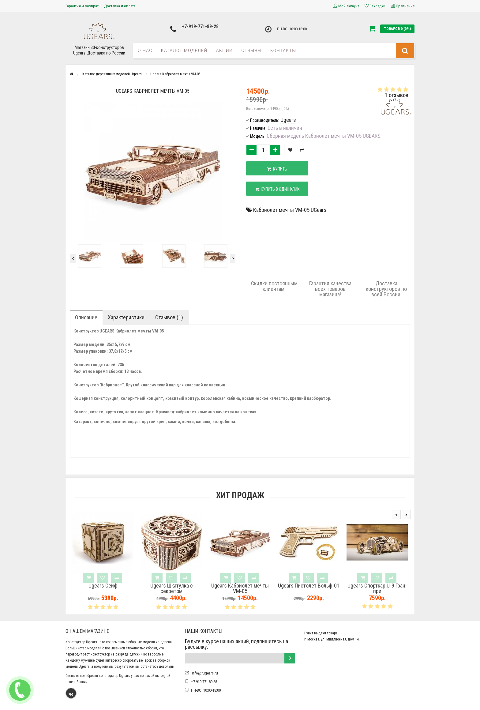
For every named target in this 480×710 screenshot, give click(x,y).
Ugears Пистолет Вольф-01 (308, 585)
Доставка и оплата (120, 6)
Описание (86, 317)
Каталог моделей (184, 50)
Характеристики (126, 317)
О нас (145, 50)
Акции (224, 50)
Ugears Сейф (102, 585)
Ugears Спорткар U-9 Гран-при (377, 588)
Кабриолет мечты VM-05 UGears (290, 210)
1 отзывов (396, 95)
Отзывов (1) (169, 317)
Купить (277, 169)
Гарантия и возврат (82, 6)
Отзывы (251, 50)
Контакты (283, 50)
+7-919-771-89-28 (200, 26)
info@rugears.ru (204, 673)
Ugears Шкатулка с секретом (171, 588)
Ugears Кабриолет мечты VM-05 (240, 588)
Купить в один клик (277, 189)
